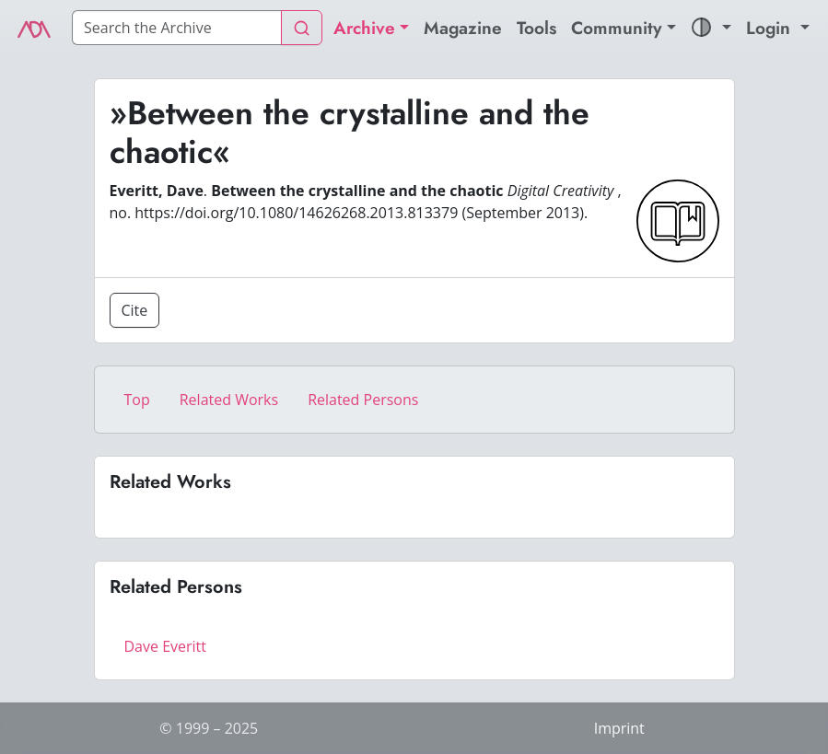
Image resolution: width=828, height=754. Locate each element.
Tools (536, 28)
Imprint (619, 728)
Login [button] (771, 28)
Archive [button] (364, 28)
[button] (711, 28)
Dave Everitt (165, 646)
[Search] (177, 27)
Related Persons (363, 399)
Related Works (229, 399)
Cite (135, 310)
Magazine (463, 28)
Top (137, 399)
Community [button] (616, 28)
